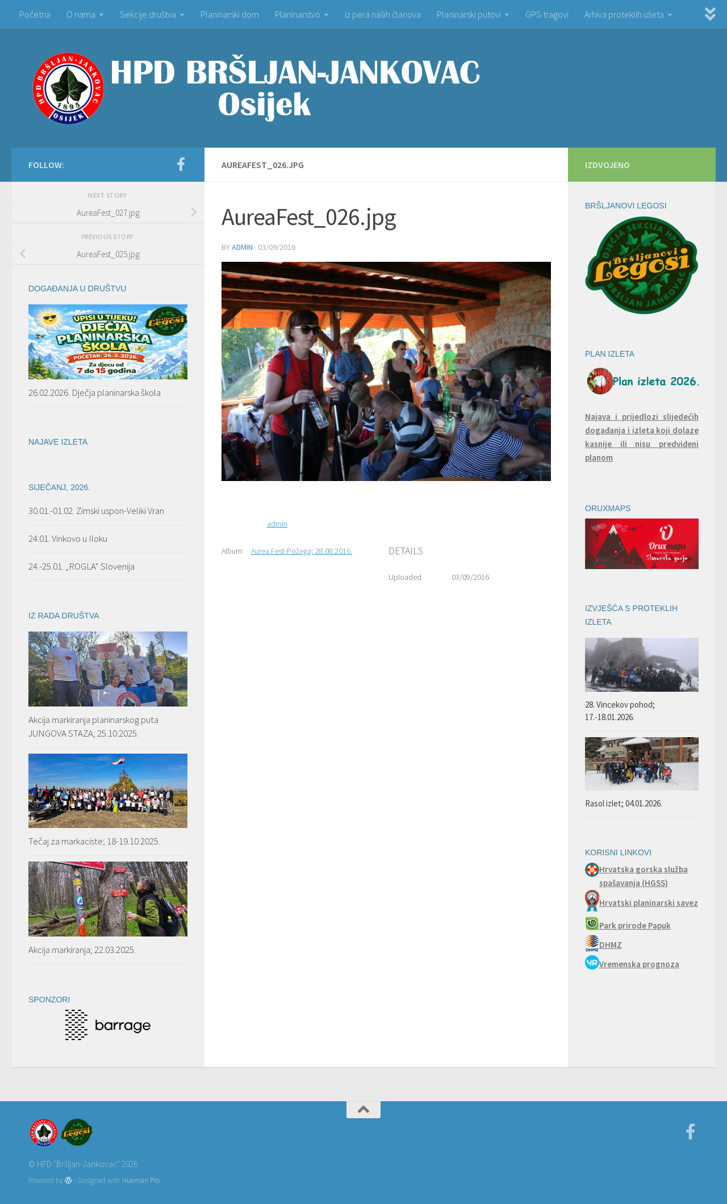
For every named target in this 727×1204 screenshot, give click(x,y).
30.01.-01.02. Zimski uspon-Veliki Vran (96, 510)
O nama (80, 14)
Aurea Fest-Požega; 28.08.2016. (301, 551)
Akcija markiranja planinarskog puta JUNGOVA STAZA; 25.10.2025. (93, 726)
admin (242, 247)
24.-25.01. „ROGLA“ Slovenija (81, 566)
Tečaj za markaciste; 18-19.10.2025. (94, 841)
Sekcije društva (148, 14)
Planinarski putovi (469, 14)
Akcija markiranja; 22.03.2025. (82, 949)
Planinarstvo (297, 14)
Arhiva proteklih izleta (624, 14)
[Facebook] (180, 164)
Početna (35, 14)
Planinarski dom (229, 14)
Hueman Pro (141, 1180)
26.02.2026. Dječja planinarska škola (94, 392)
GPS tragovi (547, 14)
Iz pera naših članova (383, 14)
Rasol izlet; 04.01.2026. (623, 803)
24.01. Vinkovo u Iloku (67, 538)
